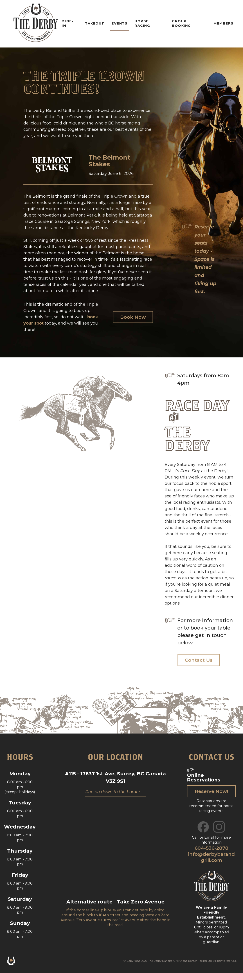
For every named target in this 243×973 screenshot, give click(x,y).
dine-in (68, 23)
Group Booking (181, 23)
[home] (35, 23)
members (224, 23)
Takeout (94, 23)
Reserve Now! (211, 791)
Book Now (133, 317)
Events (119, 23)
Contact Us (198, 660)
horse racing (142, 23)
